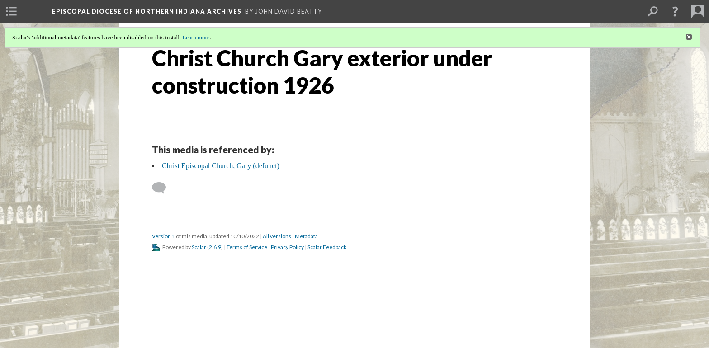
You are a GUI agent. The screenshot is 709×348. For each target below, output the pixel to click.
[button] (675, 11)
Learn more (195, 37)
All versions (277, 236)
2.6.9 (215, 247)
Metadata (306, 236)
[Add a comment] (163, 188)
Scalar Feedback (326, 247)
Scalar (199, 247)
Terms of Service (247, 247)
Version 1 (163, 236)
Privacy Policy (287, 247)
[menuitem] (11, 11)
